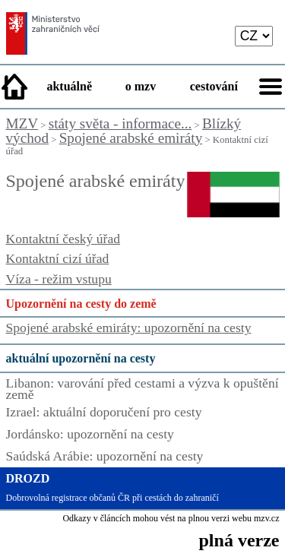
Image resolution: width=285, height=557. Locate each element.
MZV (22, 123)
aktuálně (69, 86)
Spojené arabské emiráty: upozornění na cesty (129, 327)
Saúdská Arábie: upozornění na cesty (105, 456)
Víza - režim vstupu (59, 278)
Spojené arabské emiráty (131, 138)
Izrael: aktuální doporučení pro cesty (104, 411)
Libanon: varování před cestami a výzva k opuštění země (142, 388)
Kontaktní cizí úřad (57, 258)
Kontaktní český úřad (63, 238)
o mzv (140, 86)
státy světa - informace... (120, 123)
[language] (254, 36)
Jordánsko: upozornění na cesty (90, 433)
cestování (214, 86)
